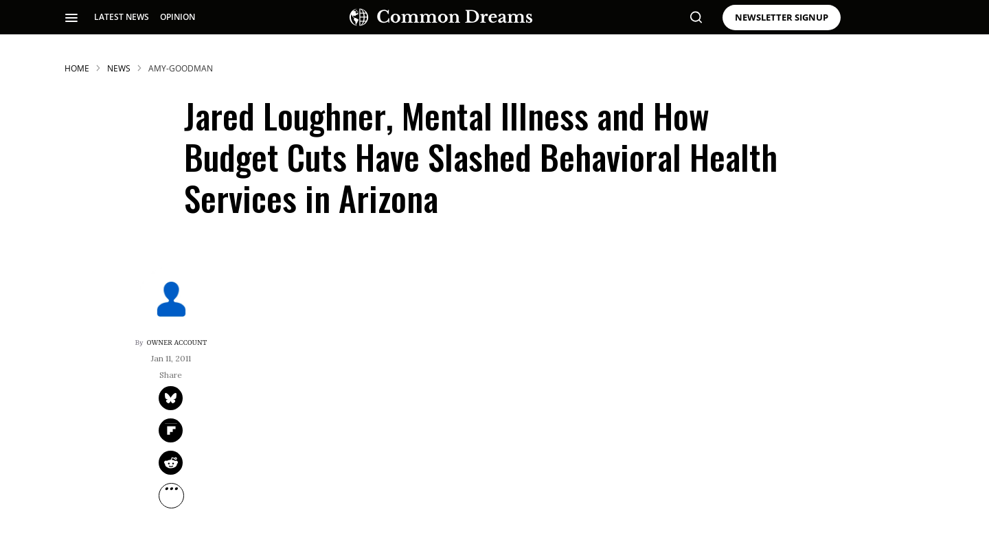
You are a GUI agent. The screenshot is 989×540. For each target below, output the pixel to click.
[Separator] (171, 495)
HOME (77, 68)
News (118, 68)
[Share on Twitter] (171, 398)
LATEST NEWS (121, 17)
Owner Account (177, 343)
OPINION (177, 17)
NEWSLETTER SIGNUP (781, 17)
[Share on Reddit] (171, 463)
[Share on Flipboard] (171, 430)
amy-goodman (180, 68)
